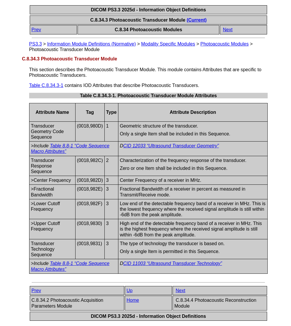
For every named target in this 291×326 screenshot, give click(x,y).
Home (133, 300)
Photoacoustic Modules (224, 43)
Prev (36, 29)
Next (228, 29)
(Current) (196, 20)
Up (129, 290)
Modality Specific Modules (168, 43)
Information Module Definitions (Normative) (91, 43)
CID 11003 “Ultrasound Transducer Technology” (172, 263)
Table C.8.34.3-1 (46, 85)
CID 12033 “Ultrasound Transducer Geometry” (171, 145)
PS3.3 (35, 43)
